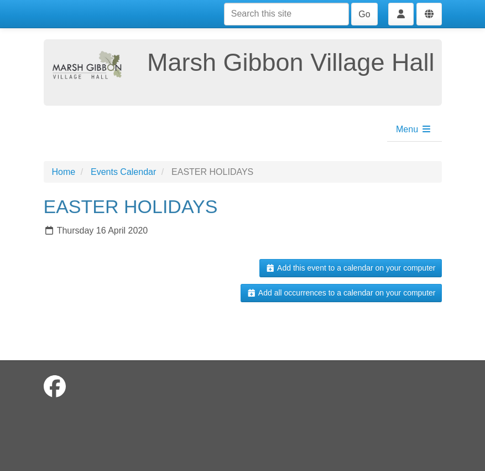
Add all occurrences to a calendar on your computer (341, 292)
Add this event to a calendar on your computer (350, 267)
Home (64, 172)
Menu (413, 129)
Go (364, 14)
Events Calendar (123, 172)
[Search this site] (286, 14)
